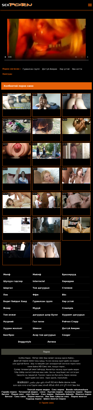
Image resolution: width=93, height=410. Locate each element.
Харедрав (68, 281)
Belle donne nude (67, 382)
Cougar (66, 335)
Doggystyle (24, 342)
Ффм (36, 294)
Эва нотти (77, 69)
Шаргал (8, 288)
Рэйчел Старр (70, 321)
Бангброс (8, 335)
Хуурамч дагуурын (73, 315)
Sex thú (76, 385)
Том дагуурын (41, 288)
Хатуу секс (37, 358)
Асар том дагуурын (44, 335)
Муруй (36, 308)
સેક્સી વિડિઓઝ (51, 382)
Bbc (64, 294)
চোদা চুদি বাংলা (65, 385)
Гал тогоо (38, 321)
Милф (6, 274)
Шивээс (37, 328)
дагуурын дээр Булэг (45, 315)
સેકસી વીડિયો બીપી (51, 385)
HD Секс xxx (45, 366)
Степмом (67, 288)
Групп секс (37, 385)
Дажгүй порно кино (24, 361)
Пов (5, 294)
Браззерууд (69, 274)
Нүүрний (8, 321)
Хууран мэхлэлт (12, 328)
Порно (46, 352)
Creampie (67, 308)
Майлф (37, 274)
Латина (51, 342)
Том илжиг (9, 315)
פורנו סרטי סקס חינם (22, 385)
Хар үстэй (65, 69)
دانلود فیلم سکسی (37, 382)
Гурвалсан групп (31, 69)
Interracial (39, 281)
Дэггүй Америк (50, 69)
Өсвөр (6, 308)
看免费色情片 (23, 382)
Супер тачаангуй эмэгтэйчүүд (29, 369)
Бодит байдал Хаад (15, 301)
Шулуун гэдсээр (13, 281)
